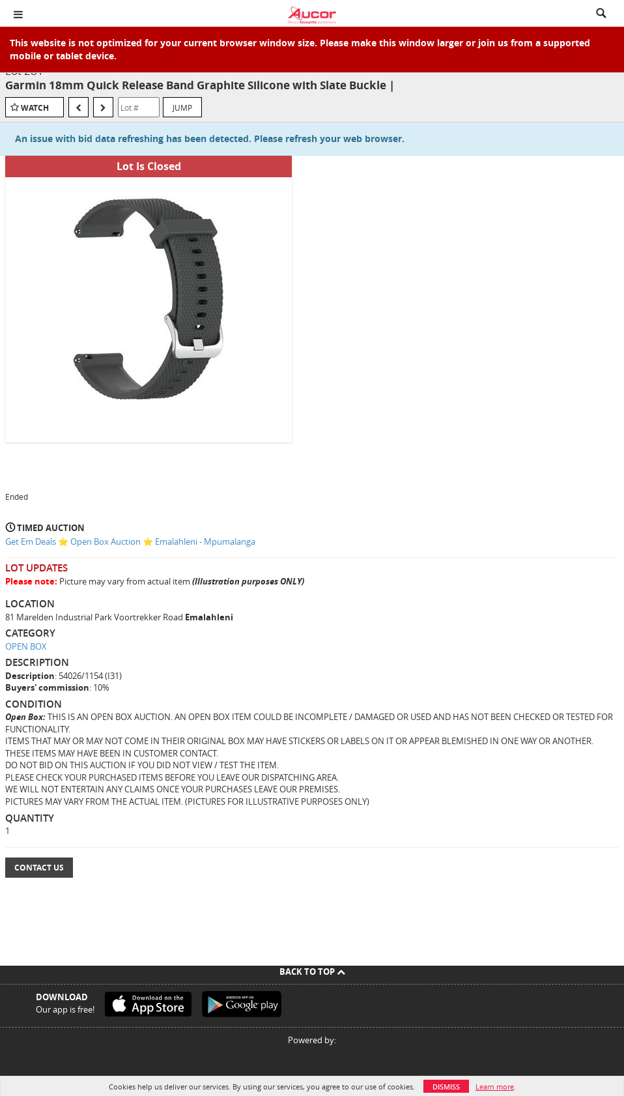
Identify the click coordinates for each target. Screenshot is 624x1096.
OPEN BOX (26, 646)
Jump (182, 107)
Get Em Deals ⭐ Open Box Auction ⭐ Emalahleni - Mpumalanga (130, 541)
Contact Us (39, 867)
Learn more (494, 1086)
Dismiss (446, 1086)
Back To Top (312, 971)
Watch (35, 107)
